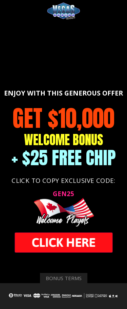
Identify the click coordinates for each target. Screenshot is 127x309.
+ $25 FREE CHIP (64, 157)
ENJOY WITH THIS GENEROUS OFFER (63, 93)
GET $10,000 (63, 118)
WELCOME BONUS (63, 139)
